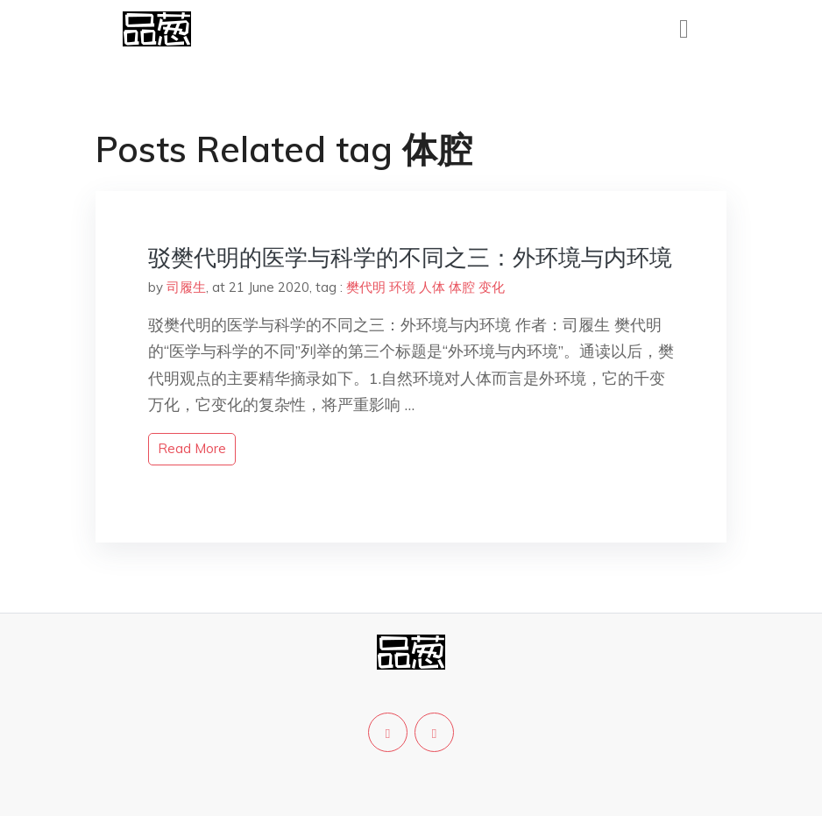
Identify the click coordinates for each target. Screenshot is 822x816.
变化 (491, 287)
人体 (432, 287)
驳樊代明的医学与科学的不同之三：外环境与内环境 (410, 257)
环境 (402, 287)
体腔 (462, 287)
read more (192, 448)
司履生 (186, 287)
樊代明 (366, 287)
